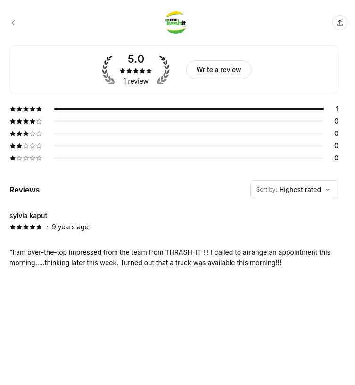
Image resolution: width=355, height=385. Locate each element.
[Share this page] (339, 22)
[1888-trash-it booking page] (13, 22)
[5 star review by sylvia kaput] (173, 239)
